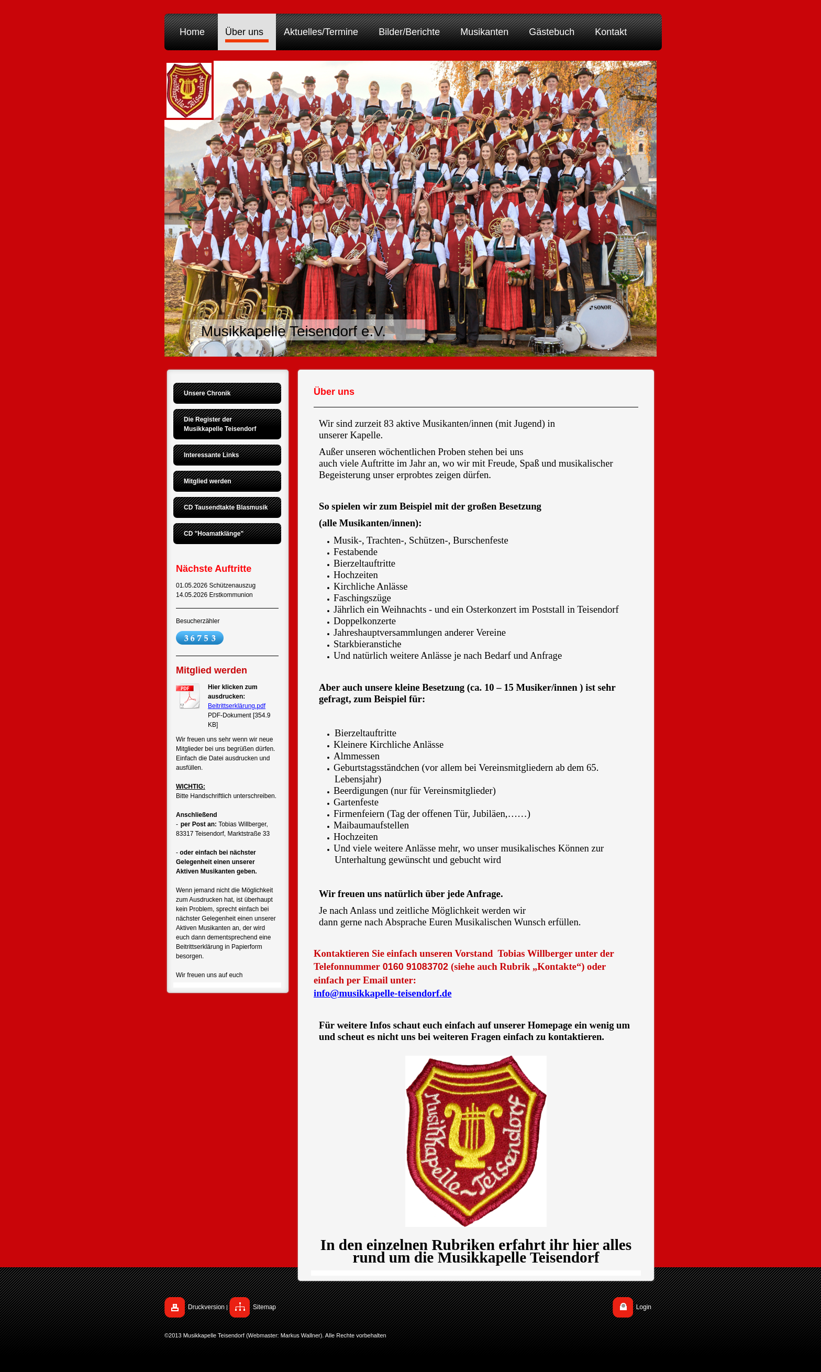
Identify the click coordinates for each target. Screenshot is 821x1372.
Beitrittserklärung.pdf (236, 706)
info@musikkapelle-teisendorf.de (383, 993)
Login (643, 1307)
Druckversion (206, 1307)
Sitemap (264, 1307)
